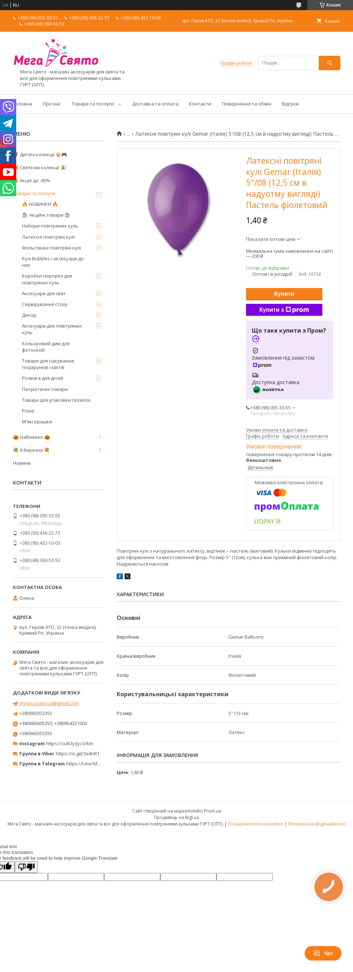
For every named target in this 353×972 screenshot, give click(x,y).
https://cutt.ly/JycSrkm (69, 743)
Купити (284, 294)
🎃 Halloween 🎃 (31, 437)
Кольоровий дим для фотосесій (46, 346)
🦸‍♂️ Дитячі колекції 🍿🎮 (40, 154)
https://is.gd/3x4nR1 (77, 753)
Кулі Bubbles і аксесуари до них (53, 261)
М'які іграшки (37, 421)
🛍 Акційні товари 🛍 (46, 215)
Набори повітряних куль (50, 225)
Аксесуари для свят (44, 293)
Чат (323, 953)
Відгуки (290, 103)
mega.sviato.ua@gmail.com (49, 703)
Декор (29, 315)
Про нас (52, 103)
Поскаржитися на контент (255, 824)
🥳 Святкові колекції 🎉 (39, 167)
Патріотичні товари (45, 389)
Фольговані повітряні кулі (51, 247)
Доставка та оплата (155, 103)
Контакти (200, 103)
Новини (22, 463)
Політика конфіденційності (316, 824)
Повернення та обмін (246, 103)
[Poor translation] (26, 867)
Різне (28, 411)
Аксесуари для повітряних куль (52, 329)
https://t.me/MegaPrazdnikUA (98, 763)
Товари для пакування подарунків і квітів (48, 363)
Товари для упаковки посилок (56, 400)
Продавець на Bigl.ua (176, 817)
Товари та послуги (93, 103)
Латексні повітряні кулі (48, 237)
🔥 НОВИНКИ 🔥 (40, 204)
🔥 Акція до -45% (31, 180)
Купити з (284, 310)
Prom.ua (212, 811)
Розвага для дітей (42, 378)
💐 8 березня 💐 (31, 450)
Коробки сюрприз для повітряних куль (47, 279)
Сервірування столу (45, 304)
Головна (22, 103)
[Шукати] (329, 63)
